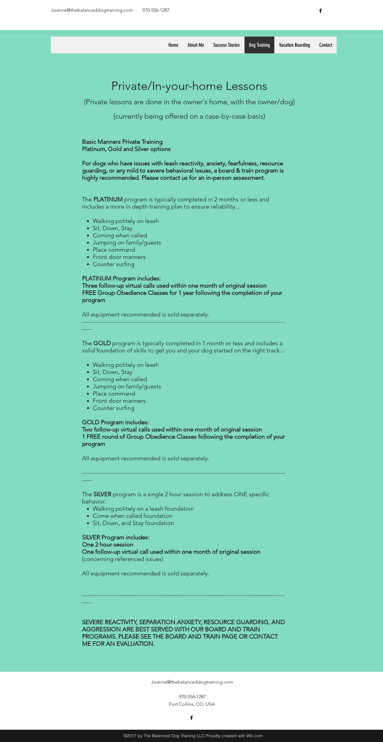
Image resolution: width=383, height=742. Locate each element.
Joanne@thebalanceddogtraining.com (92, 10)
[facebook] (320, 11)
